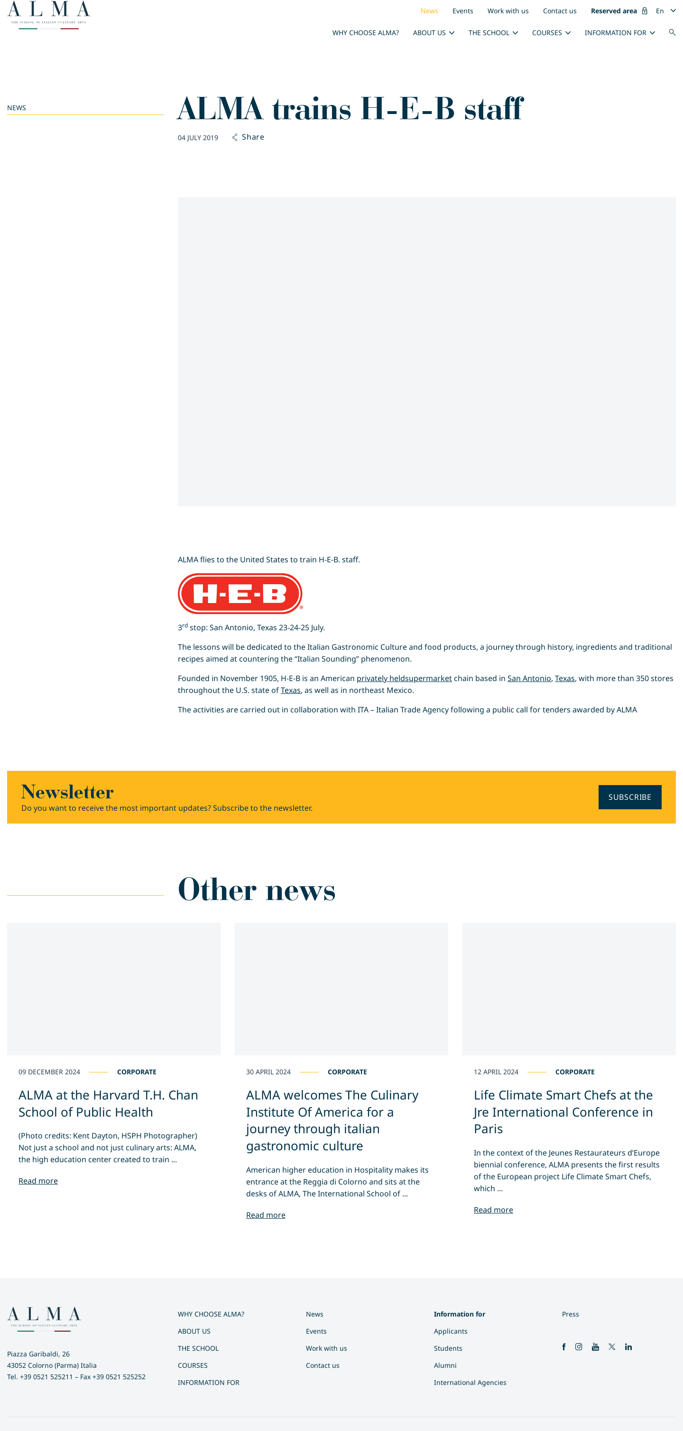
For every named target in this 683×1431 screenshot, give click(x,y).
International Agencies (470, 1382)
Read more (38, 1180)
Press (570, 1313)
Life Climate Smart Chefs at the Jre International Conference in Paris (563, 1111)
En (660, 10)
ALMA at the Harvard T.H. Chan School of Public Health (108, 1103)
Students (448, 1348)
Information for (615, 32)
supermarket (428, 678)
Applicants (451, 1331)
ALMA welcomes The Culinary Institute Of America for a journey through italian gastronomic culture (332, 1120)
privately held (381, 678)
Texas (565, 678)
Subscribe (630, 797)
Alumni (445, 1365)
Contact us (560, 10)
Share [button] (248, 137)
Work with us (508, 10)
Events (462, 10)
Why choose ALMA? (365, 32)
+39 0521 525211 (46, 1376)
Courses (547, 32)
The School (489, 32)
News (429, 10)
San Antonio (529, 678)
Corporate (137, 1071)
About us (429, 32)
